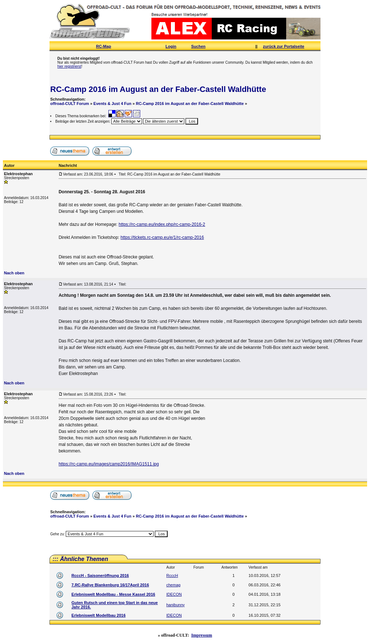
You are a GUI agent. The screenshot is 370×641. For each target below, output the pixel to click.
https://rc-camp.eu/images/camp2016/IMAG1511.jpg (109, 464)
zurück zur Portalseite (283, 46)
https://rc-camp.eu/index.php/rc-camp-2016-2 (162, 224)
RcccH (172, 575)
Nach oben (14, 273)
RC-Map (103, 46)
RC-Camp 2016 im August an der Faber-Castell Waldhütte (158, 89)
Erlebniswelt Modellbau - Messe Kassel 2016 (113, 594)
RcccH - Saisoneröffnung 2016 (100, 575)
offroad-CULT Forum (69, 103)
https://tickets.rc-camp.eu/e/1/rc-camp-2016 (162, 237)
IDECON (174, 594)
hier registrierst (69, 66)
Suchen (198, 46)
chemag (173, 585)
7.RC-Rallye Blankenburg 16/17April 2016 (110, 585)
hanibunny (175, 605)
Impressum (201, 635)
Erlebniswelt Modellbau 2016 (99, 615)
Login (170, 46)
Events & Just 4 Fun (113, 103)
